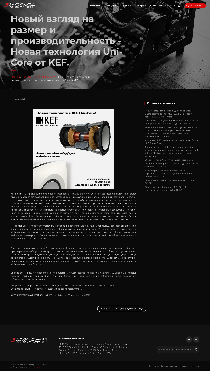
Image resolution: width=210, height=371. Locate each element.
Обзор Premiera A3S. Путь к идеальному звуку (169, 160)
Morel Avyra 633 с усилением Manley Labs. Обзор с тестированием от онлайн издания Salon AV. (171, 122)
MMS (38, 367)
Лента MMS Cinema (44, 77)
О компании (153, 366)
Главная (15, 77)
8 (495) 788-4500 (195, 5)
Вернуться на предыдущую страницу (121, 308)
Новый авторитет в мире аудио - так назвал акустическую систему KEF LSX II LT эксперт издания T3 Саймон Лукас (168, 113)
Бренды (125, 5)
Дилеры (140, 5)
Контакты (155, 5)
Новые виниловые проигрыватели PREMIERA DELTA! (169, 182)
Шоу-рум (110, 5)
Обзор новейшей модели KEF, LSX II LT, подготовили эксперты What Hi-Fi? (166, 188)
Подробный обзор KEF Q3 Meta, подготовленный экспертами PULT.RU (171, 165)
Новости (94, 5)
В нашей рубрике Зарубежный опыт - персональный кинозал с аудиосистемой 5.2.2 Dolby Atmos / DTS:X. (169, 173)
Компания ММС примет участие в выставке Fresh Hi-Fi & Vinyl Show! (171, 142)
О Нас (170, 5)
